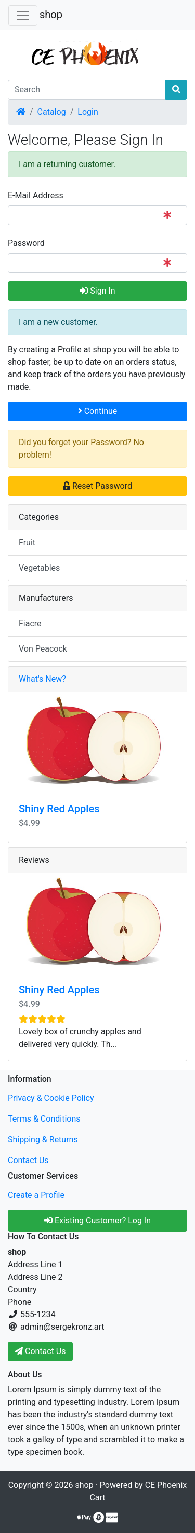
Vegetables (39, 568)
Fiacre (30, 623)
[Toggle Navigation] (22, 15)
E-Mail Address (35, 195)
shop (51, 14)
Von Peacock (43, 649)
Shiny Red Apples (59, 809)
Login (87, 112)
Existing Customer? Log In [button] (97, 1220)
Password (26, 243)
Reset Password (97, 486)
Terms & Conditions (44, 1119)
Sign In (97, 291)
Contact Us (28, 1160)
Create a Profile (36, 1195)
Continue (98, 411)
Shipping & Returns (43, 1139)
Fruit (27, 542)
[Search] (87, 90)
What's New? (42, 679)
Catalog (51, 112)
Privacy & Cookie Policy (51, 1098)
